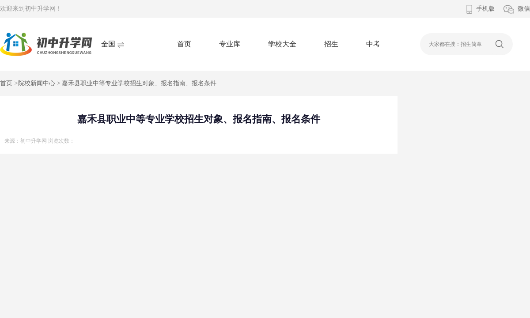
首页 (184, 44)
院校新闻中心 (36, 83)
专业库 (229, 44)
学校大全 (282, 44)
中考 (373, 44)
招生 (331, 44)
